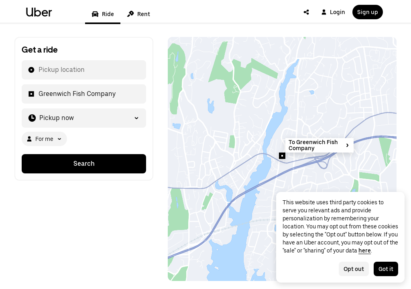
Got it (385, 269)
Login (333, 12)
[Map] (282, 159)
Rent (138, 14)
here (364, 250)
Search (84, 163)
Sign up (367, 12)
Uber (39, 12)
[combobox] (38, 70)
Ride (103, 14)
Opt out (354, 269)
